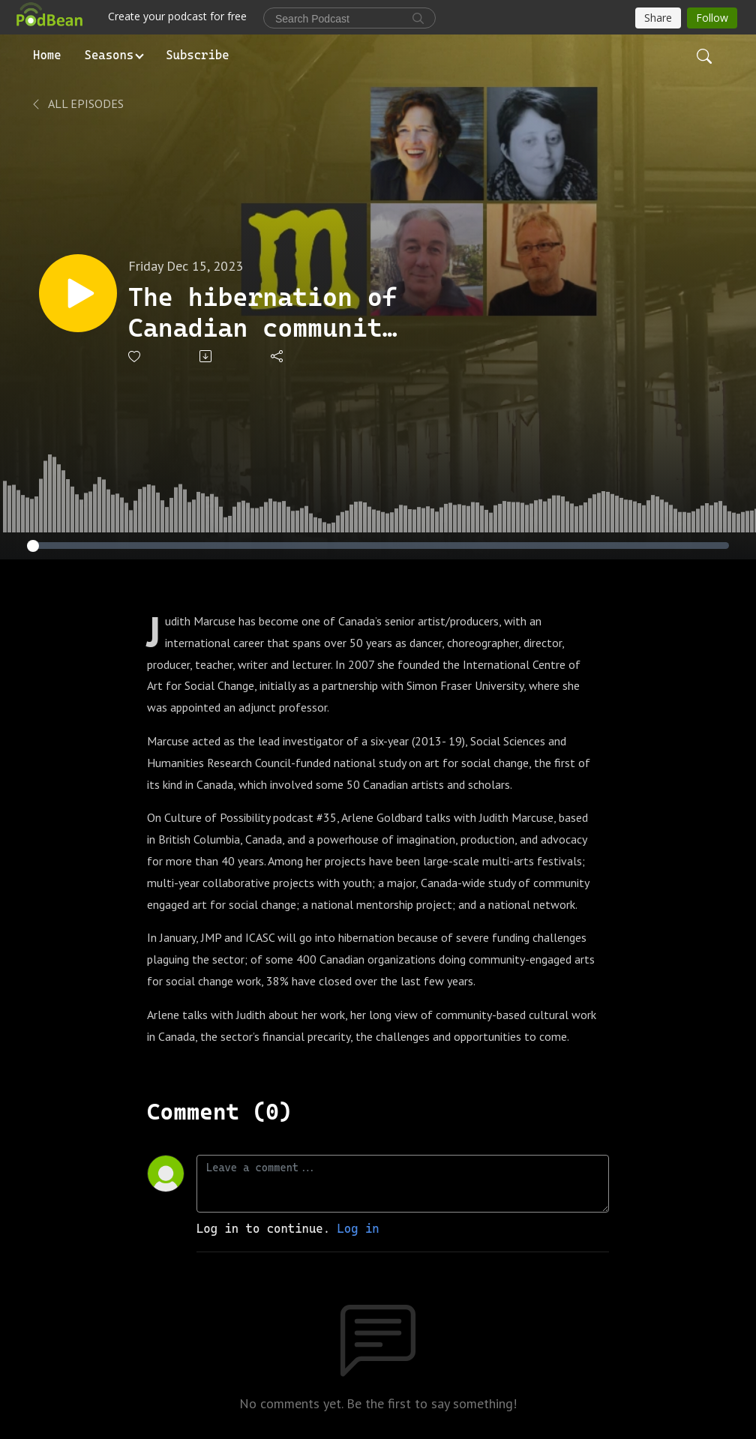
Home (47, 55)
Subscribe (197, 55)
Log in (358, 1229)
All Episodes (77, 103)
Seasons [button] (109, 55)
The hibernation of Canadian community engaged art (263, 312)
